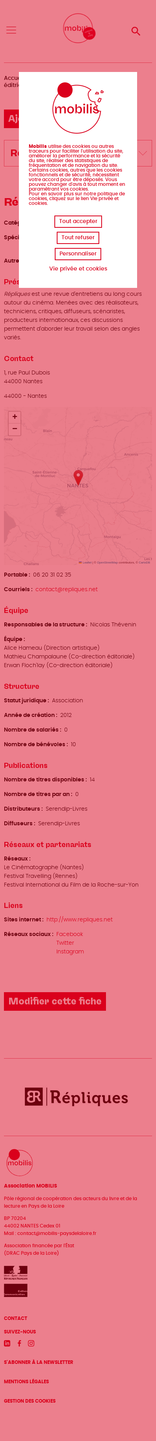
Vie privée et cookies (78, 269)
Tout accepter (78, 221)
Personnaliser (78, 254)
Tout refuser (78, 237)
